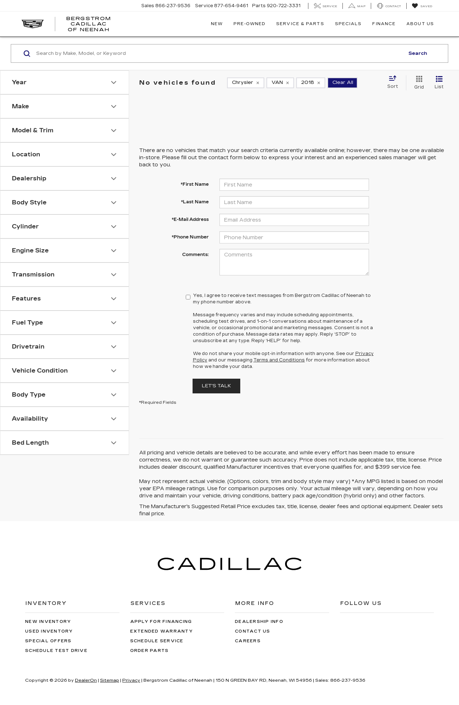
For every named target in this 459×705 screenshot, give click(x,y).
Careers (248, 641)
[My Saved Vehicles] (421, 6)
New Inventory (48, 621)
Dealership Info (259, 621)
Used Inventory (49, 631)
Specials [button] (348, 24)
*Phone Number (190, 237)
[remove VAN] (280, 82)
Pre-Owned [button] (249, 24)
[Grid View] (417, 82)
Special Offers (48, 641)
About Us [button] (420, 24)
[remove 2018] (310, 82)
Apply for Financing (161, 621)
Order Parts (149, 650)
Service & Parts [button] (300, 24)
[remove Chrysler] (245, 82)
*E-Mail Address (190, 219)
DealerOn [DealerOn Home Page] (86, 680)
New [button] (217, 24)
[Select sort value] (395, 82)
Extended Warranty (161, 631)
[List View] (439, 82)
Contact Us (252, 631)
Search (417, 53)
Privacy (131, 680)
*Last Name (195, 201)
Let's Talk (216, 386)
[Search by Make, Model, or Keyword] (219, 53)
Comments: (195, 254)
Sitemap (109, 680)
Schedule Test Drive (56, 650)
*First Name (195, 184)
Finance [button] (384, 24)
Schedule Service (157, 641)
